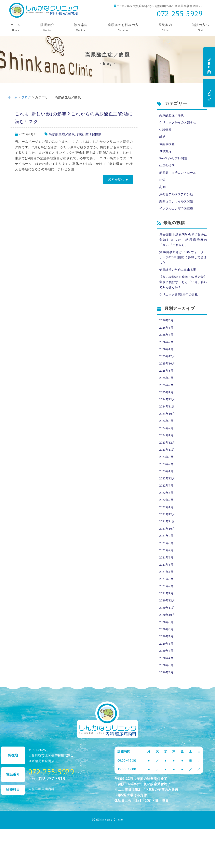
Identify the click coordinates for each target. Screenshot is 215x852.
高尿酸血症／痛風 (62, 134)
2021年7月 (166, 568)
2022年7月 (166, 500)
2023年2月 (166, 478)
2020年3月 (166, 687)
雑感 (80, 134)
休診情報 (165, 130)
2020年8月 (166, 650)
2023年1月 (166, 485)
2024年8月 (166, 433)
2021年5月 (166, 582)
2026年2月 (166, 350)
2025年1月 (166, 403)
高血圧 (164, 190)
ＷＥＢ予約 (209, 61)
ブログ (209, 93)
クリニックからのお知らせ (179, 123)
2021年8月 (166, 560)
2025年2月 (166, 395)
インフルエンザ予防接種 (177, 212)
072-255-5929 (180, 13)
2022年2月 (166, 515)
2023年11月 (167, 463)
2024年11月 (167, 418)
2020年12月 (167, 620)
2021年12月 (167, 530)
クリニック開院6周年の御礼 (179, 302)
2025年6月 (166, 388)
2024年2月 (166, 440)
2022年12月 (167, 493)
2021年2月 (166, 605)
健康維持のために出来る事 (179, 276)
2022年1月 (166, 523)
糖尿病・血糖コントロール (179, 175)
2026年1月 (166, 358)
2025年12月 (167, 365)
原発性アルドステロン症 (177, 197)
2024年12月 (167, 410)
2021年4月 (166, 590)
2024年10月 (167, 425)
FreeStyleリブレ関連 (174, 160)
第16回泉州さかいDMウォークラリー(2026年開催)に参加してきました (183, 263)
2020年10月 (167, 635)
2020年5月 (166, 672)
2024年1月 (166, 448)
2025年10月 (167, 373)
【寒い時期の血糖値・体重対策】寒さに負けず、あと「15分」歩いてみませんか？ (183, 289)
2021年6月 (166, 575)
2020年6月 (166, 665)
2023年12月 (167, 455)
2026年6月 (166, 328)
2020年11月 (167, 627)
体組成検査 (167, 145)
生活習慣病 (93, 134)
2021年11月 (167, 538)
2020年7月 (166, 657)
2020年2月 (166, 695)
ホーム (13, 97)
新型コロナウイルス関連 (177, 205)
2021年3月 (166, 597)
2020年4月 (166, 680)
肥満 (162, 183)
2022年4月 (166, 508)
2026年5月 (166, 335)
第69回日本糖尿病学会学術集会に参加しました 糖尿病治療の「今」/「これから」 (183, 244)
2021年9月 (166, 553)
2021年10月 (167, 545)
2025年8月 (166, 380)
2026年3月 (166, 343)
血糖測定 (165, 153)
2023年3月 (166, 470)
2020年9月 (166, 642)
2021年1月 (166, 612)
